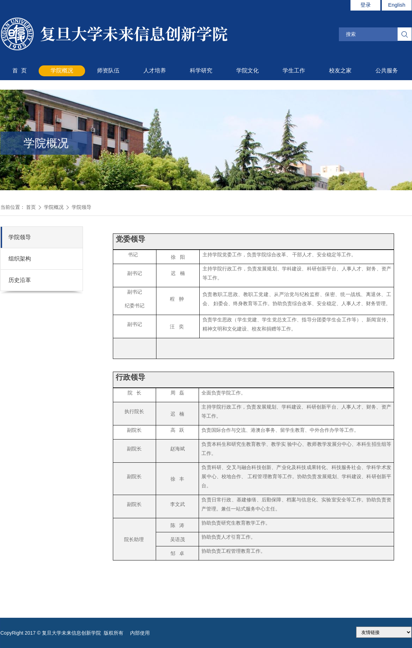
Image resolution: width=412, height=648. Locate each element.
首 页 (19, 70)
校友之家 (340, 70)
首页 (31, 207)
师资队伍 (108, 70)
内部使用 (140, 633)
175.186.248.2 (384, 632)
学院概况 (62, 70)
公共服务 (386, 70)
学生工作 (294, 70)
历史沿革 (19, 280)
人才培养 (154, 70)
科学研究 (201, 70)
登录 (365, 5)
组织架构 (19, 259)
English (396, 5)
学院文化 (247, 70)
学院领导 (81, 207)
